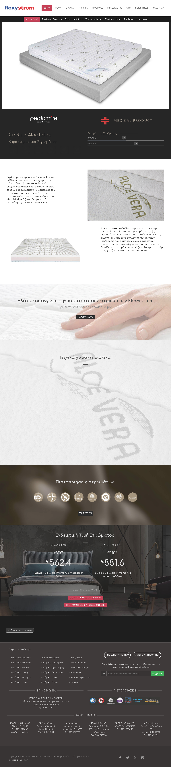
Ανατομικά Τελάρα (80, 668)
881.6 (114, 563)
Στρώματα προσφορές (52, 668)
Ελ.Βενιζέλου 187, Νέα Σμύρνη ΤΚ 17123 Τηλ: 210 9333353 (124, 726)
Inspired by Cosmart (18, 760)
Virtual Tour (32, 19)
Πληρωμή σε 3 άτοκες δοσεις (85, 605)
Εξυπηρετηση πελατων (85, 598)
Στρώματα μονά (49, 678)
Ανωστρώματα (78, 663)
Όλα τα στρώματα (50, 658)
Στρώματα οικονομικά (52, 663)
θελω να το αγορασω (86, 590)
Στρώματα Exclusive (20, 658)
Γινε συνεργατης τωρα (117, 655)
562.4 (60, 563)
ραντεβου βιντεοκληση (147, 655)
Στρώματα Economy (21, 663)
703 (60, 553)
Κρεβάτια (76, 673)
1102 (113, 553)
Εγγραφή (157, 674)
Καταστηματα (85, 317)
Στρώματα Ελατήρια (21, 678)
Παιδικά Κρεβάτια (80, 678)
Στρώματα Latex (19, 682)
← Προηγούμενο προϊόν (20, 630)
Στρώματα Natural (20, 668)
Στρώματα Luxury (19, 673)
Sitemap (75, 682)
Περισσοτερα (85, 513)
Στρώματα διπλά (49, 682)
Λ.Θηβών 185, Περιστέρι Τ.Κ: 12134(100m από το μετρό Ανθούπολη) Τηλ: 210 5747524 (99, 729)
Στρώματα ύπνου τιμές (52, 673)
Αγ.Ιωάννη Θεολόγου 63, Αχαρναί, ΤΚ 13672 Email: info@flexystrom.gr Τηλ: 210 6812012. (47, 705)
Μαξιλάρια (76, 658)
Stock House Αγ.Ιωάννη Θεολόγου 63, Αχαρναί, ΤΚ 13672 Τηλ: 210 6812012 (151, 729)
